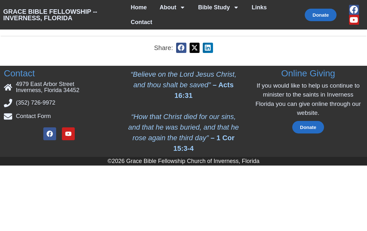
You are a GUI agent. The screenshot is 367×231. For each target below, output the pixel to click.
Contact (141, 22)
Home (139, 7)
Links (259, 7)
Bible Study (218, 7)
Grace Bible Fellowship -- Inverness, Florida (50, 14)
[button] (181, 33)
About (172, 7)
